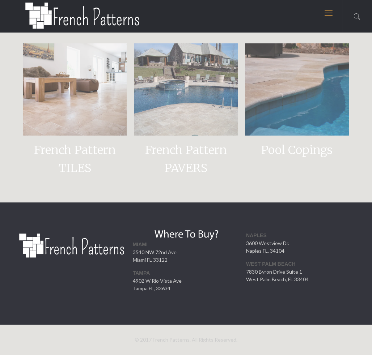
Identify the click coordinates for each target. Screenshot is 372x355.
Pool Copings (297, 150)
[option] (74, 113)
